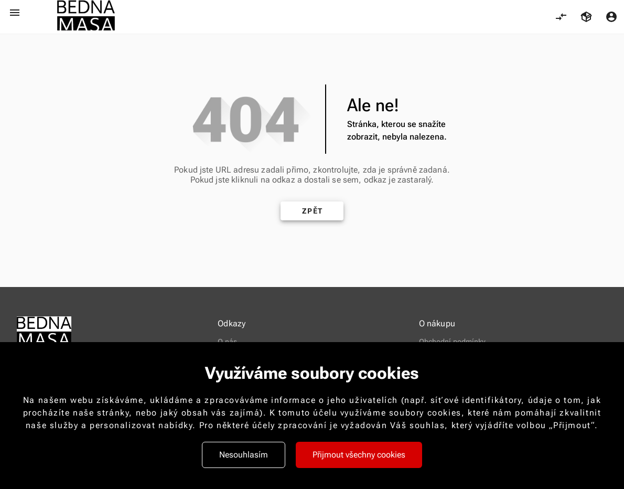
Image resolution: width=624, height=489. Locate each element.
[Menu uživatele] (611, 16)
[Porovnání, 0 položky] (561, 16)
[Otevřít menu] (14, 12)
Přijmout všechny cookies (359, 455)
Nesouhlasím (243, 455)
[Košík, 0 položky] (586, 16)
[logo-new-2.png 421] (86, 17)
